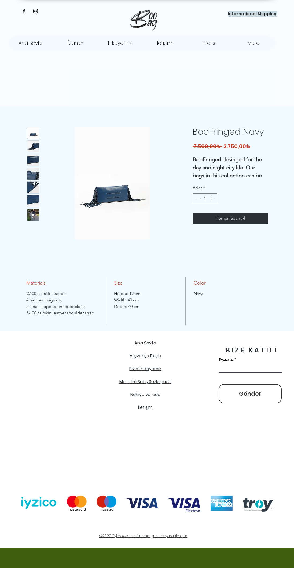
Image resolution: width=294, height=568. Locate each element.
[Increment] (212, 199)
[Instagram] (35, 11)
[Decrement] (197, 199)
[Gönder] (250, 393)
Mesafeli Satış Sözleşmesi (145, 381)
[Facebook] (24, 11)
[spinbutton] (205, 199)
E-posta (226, 359)
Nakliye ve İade (145, 394)
